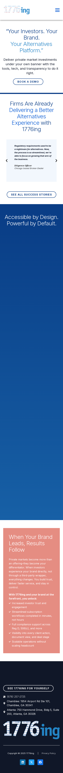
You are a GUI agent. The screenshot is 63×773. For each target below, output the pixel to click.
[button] (6, 161)
